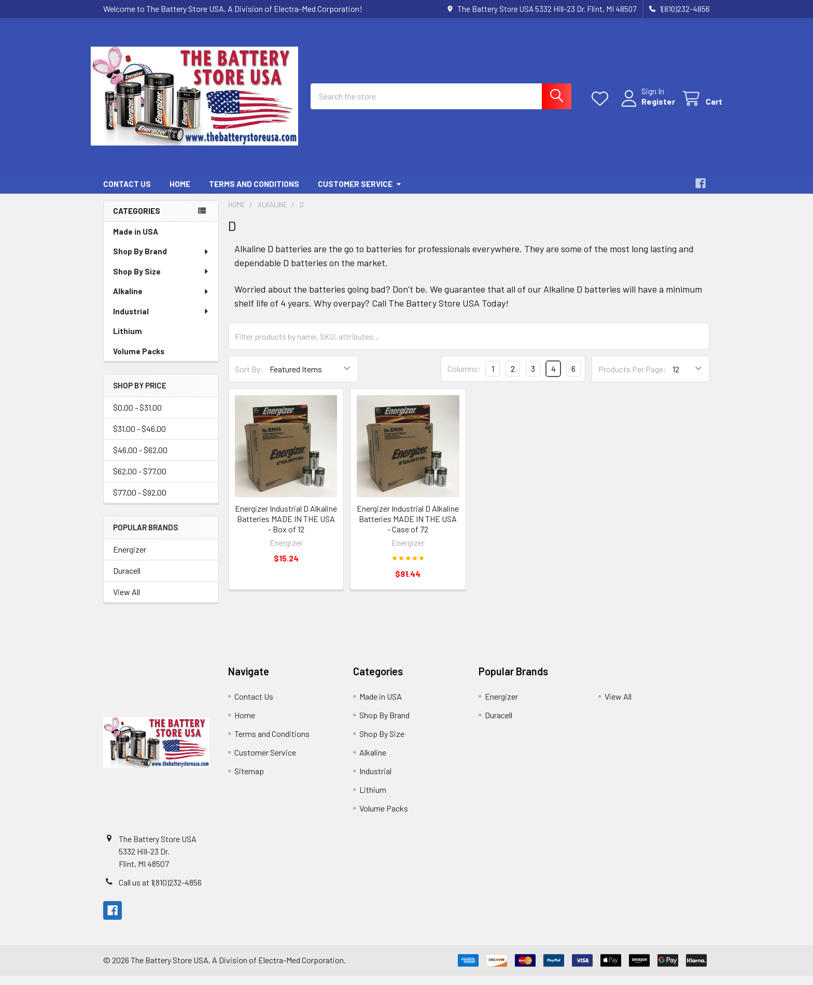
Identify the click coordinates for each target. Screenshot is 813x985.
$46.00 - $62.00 (140, 459)
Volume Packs (138, 360)
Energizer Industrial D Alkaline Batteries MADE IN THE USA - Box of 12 (286, 528)
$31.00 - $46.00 (139, 438)
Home (180, 193)
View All (126, 601)
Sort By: (249, 378)
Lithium (127, 340)
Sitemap (249, 780)
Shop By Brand (161, 260)
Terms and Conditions (254, 193)
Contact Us (127, 193)
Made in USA (135, 240)
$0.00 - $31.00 (137, 417)
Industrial (161, 320)
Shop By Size (161, 280)
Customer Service (360, 193)
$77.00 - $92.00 (139, 501)
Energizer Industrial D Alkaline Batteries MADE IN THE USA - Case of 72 (408, 528)
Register (646, 107)
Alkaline (161, 300)
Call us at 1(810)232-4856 (160, 891)
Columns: (464, 378)
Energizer (129, 558)
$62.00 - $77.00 (139, 480)
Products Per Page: (632, 378)
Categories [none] (136, 220)
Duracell (127, 580)
